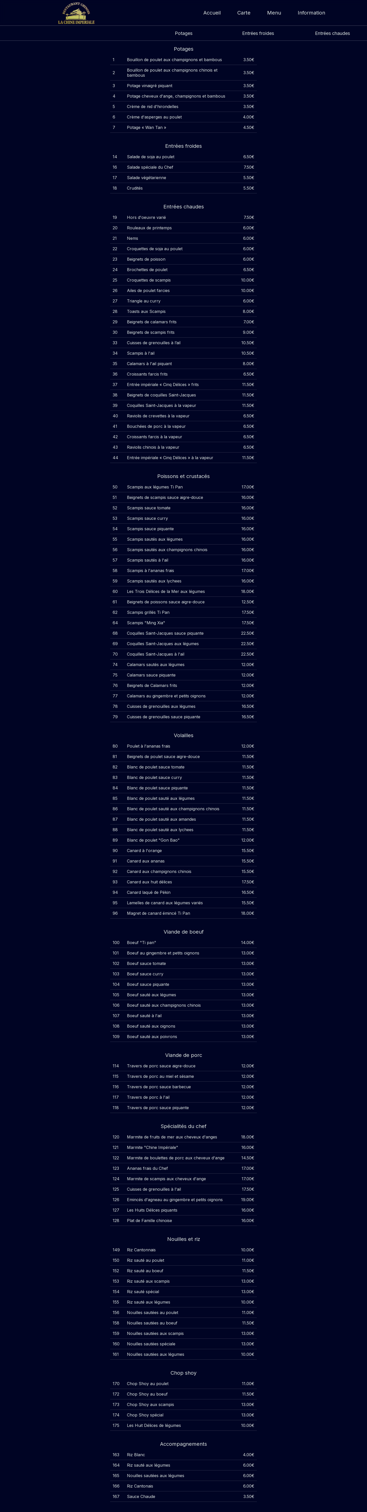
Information (311, 13)
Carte (244, 13)
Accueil (212, 13)
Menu (274, 13)
